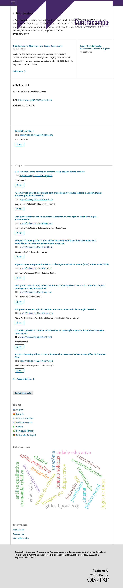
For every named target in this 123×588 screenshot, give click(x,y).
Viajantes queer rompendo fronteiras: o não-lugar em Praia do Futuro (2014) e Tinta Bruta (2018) (62, 264)
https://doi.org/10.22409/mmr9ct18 (35, 100)
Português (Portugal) (26, 435)
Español (20, 414)
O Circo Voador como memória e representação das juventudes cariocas (50, 171)
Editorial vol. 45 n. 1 (24, 131)
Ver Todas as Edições (22, 379)
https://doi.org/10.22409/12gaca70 (36, 175)
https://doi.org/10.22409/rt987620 (36, 337)
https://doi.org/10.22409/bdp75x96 (36, 134)
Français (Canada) (24, 418)
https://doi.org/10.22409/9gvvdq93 (36, 313)
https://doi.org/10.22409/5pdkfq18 (36, 247)
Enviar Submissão (23, 393)
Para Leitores (18, 529)
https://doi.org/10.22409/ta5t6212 (36, 268)
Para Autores (18, 534)
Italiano (19, 426)
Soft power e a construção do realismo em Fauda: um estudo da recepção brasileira (55, 309)
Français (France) (24, 422)
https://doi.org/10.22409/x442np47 (36, 223)
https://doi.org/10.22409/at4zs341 (36, 292)
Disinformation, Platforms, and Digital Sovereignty (37, 46)
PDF (20, 144)
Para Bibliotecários (21, 538)
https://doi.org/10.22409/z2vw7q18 (36, 361)
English (19, 409)
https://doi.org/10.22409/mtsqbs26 (36, 199)
